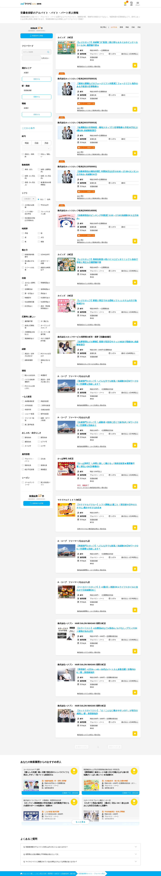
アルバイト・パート (29, 460)
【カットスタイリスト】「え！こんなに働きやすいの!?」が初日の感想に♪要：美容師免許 (107, 712)
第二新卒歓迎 (29, 424)
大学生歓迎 (29, 405)
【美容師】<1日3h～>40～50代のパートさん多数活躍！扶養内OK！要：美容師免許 (106, 671)
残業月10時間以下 (45, 269)
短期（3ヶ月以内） (46, 177)
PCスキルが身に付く (30, 387)
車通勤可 (44, 375)
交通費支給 (29, 289)
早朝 (26, 233)
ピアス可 (44, 442)
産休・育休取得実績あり (45, 307)
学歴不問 (28, 410)
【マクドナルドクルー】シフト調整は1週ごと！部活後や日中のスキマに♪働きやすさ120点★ (107, 506)
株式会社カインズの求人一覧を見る (88, 66)
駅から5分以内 (30, 375)
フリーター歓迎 (29, 419)
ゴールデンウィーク (29, 483)
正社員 (43, 459)
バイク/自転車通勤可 (30, 381)
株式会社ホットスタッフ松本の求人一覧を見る (92, 110)
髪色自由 (28, 437)
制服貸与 (28, 298)
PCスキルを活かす (46, 355)
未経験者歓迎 (29, 401)
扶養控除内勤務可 (29, 256)
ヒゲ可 (43, 446)
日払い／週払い (45, 155)
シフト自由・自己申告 (29, 213)
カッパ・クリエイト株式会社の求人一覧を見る (92, 487)
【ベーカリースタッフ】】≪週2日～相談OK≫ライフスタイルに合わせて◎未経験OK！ (107, 588)
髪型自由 (44, 437)
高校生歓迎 (45, 401)
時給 (27, 143)
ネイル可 (28, 446)
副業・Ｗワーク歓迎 (45, 419)
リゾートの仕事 (29, 269)
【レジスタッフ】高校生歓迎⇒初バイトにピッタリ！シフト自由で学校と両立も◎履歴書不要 (107, 260)
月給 (46, 143)
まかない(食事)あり (30, 284)
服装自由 (28, 442)
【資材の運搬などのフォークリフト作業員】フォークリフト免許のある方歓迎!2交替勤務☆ (107, 85)
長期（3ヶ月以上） (30, 183)
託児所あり (29, 306)
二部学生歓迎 (45, 405)
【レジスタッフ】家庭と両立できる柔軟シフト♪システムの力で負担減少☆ (107, 302)
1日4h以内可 (45, 254)
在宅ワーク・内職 (45, 262)
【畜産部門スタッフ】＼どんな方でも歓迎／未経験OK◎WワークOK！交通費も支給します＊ (107, 382)
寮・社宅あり (29, 293)
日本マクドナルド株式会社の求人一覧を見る (91, 529)
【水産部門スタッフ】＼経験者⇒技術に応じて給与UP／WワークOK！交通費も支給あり (107, 423)
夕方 (42, 237)
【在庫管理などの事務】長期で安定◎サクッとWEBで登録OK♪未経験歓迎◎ (107, 343)
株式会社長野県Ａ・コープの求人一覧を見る (91, 405)
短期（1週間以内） (46, 170)
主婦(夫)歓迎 (45, 410)
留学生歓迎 (45, 414)
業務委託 (44, 469)
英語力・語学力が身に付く (45, 381)
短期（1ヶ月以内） (30, 177)
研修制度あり (45, 283)
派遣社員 (44, 465)
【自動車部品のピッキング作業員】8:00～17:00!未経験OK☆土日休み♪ (108, 217)
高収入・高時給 (29, 155)
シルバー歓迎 (29, 414)
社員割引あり (45, 298)
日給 (36, 143)
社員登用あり (45, 302)
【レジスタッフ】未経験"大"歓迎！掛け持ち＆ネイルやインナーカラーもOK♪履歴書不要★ (107, 43)
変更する (37, 79)
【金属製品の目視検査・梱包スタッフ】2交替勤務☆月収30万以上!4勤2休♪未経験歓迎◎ (107, 129)
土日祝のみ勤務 (29, 206)
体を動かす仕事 (29, 262)
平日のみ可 (45, 205)
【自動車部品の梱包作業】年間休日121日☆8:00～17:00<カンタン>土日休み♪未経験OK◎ (108, 173)
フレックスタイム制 (45, 213)
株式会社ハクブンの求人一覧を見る (88, 652)
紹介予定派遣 (29, 469)
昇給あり (44, 293)
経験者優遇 (29, 360)
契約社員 (28, 465)
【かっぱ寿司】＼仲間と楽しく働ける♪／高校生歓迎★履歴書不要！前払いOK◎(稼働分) (106, 465)
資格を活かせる (45, 361)
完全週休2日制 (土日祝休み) (30, 219)
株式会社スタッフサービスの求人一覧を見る (91, 364)
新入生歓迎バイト (45, 483)
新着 (121, 27)
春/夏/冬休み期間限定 (46, 183)
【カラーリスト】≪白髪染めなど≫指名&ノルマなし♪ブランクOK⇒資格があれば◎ (107, 629)
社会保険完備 (29, 302)
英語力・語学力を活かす (29, 355)
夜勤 (42, 242)
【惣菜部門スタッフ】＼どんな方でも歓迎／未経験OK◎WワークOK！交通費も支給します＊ (107, 547)
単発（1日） (29, 169)
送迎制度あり (45, 289)
